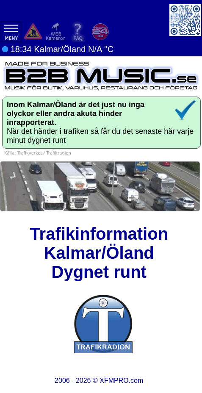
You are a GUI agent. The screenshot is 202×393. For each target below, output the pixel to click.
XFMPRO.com (121, 380)
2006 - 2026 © (99, 380)
